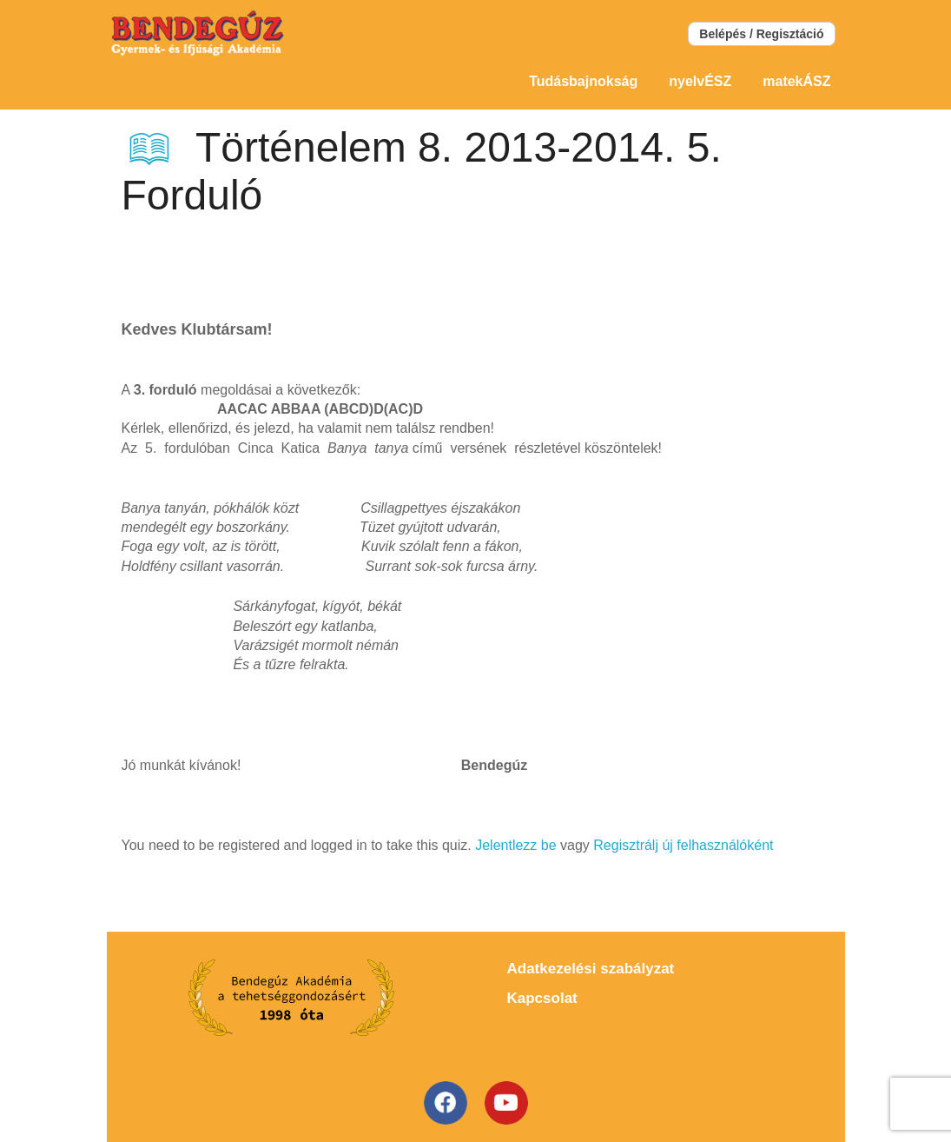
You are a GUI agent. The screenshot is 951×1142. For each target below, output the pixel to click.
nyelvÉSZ (700, 81)
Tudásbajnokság (583, 81)
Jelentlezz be (515, 845)
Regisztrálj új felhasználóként (683, 845)
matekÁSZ (796, 81)
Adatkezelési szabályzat (591, 968)
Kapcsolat (542, 998)
